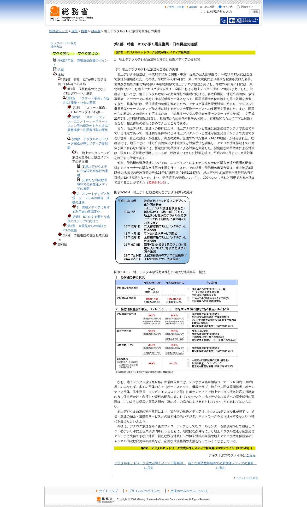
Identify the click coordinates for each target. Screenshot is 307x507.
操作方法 (56, 46)
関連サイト (247, 6)
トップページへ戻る (64, 43)
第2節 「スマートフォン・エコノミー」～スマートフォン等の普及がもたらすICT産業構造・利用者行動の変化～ (88, 125)
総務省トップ (58, 31)
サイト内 (228, 6)
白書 (84, 31)
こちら (250, 455)
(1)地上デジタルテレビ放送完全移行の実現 (92, 171)
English (193, 7)
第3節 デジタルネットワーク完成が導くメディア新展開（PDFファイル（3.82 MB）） (197, 448)
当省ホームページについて (189, 491)
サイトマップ (108, 491)
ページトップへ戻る (247, 477)
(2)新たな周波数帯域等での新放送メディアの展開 (92, 184)
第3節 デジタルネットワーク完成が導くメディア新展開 (87, 143)
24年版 (95, 31)
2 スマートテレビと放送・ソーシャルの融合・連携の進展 (91, 198)
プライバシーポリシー (144, 491)
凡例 (61, 70)
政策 (74, 31)
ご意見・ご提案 (175, 7)
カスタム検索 (207, 6)
